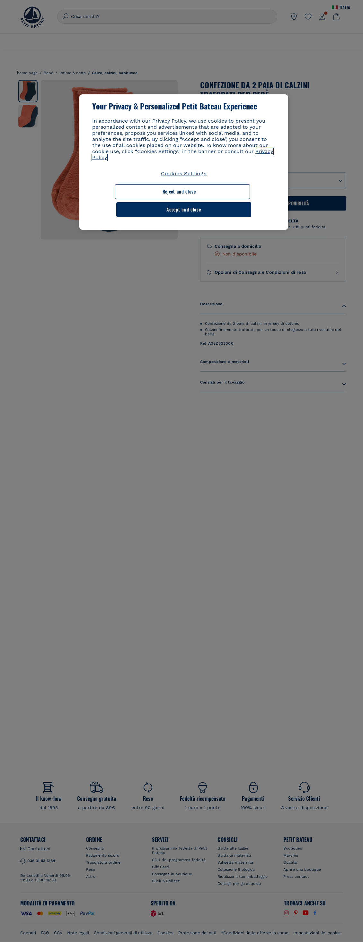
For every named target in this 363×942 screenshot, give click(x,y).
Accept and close (232, 191)
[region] (183, 153)
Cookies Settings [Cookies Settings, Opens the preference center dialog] (184, 173)
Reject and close (132, 191)
